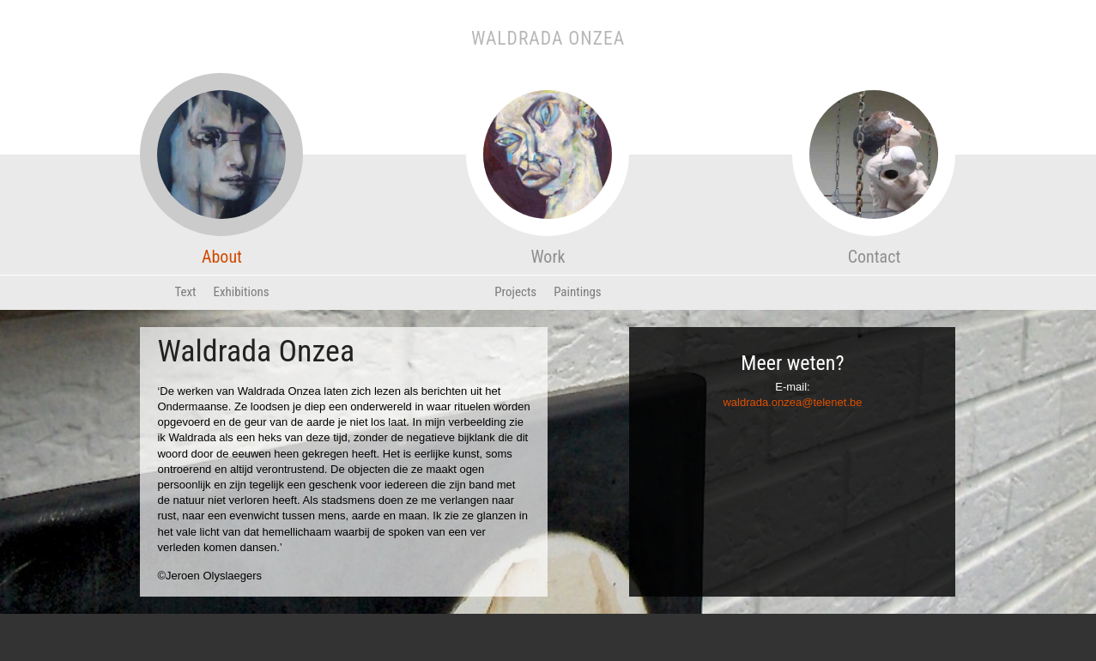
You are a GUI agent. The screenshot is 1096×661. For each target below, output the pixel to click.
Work (547, 211)
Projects (515, 292)
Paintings (578, 292)
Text (185, 292)
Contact (874, 211)
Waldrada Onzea (548, 38)
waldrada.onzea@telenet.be (792, 402)
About (221, 211)
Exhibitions (241, 292)
